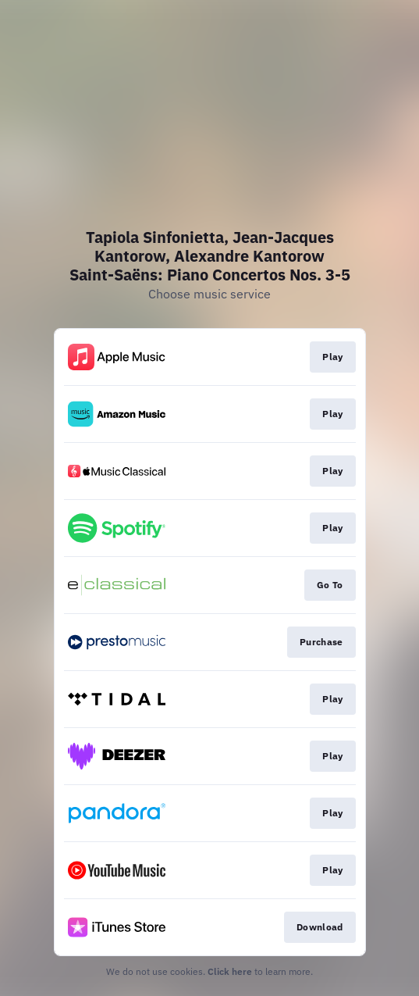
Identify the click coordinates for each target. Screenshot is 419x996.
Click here (230, 971)
